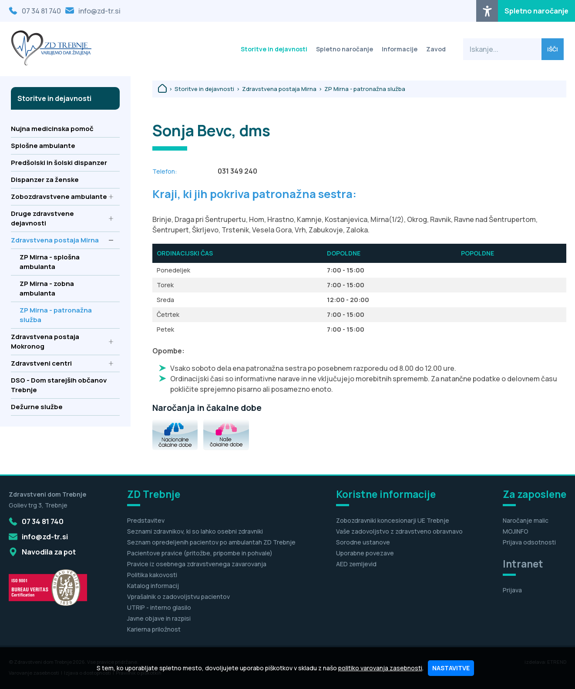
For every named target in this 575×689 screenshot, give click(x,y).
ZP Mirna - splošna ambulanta (66, 261)
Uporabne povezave (365, 553)
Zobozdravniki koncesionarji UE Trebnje (392, 520)
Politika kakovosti (152, 575)
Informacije (399, 49)
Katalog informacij (153, 585)
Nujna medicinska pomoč (62, 128)
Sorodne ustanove (363, 542)
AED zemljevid (356, 564)
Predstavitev (146, 520)
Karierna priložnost (154, 629)
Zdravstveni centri (62, 363)
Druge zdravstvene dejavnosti (62, 218)
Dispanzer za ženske (62, 179)
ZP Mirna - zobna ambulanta (66, 288)
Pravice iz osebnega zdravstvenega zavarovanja (196, 564)
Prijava (512, 590)
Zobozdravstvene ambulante (62, 196)
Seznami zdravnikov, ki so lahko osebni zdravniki (195, 531)
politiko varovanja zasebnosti (380, 668)
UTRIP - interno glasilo (159, 607)
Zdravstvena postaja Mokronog (62, 341)
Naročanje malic (525, 520)
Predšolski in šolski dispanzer (62, 162)
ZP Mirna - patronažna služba (66, 315)
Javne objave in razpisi (159, 618)
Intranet (523, 564)
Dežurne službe (62, 406)
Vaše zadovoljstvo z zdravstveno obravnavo (399, 531)
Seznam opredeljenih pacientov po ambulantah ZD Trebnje (211, 542)
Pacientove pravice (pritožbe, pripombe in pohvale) (199, 553)
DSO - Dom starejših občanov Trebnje (62, 385)
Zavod (436, 49)
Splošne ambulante (62, 145)
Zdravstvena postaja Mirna (62, 240)
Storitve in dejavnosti (274, 49)
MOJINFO (515, 531)
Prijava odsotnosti (529, 542)
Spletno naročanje (536, 11)
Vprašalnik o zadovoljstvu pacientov (178, 596)
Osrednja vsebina (21, 5)
